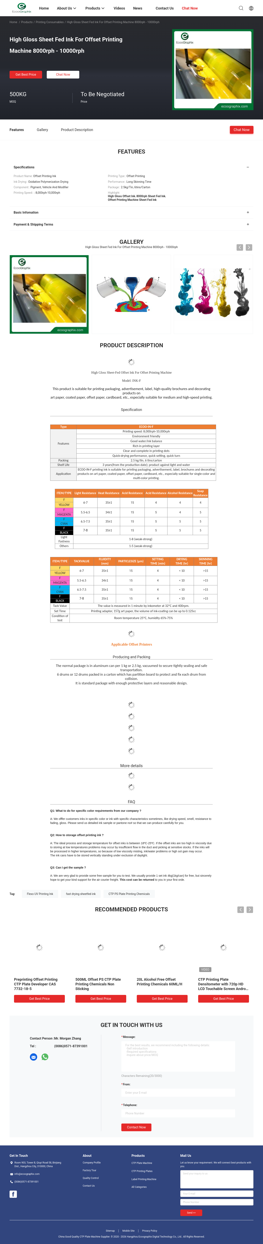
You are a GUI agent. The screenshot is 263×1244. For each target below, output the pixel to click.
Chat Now (63, 74)
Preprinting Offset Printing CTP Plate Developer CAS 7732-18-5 (36, 984)
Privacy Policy (149, 1230)
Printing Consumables (50, 22)
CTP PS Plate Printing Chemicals (129, 894)
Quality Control (91, 1178)
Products (27, 22)
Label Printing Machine (144, 1179)
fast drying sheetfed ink (81, 894)
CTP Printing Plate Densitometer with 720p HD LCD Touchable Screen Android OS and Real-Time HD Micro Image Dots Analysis (223, 988)
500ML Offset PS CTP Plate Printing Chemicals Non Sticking (98, 984)
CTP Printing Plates (142, 1171)
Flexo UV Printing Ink (40, 894)
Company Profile (92, 1162)
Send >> (191, 1212)
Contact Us (89, 1185)
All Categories (139, 1187)
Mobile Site (128, 1230)
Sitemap (110, 1230)
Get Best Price (26, 74)
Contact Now (136, 1127)
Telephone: (130, 1105)
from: (126, 1084)
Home (13, 22)
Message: (129, 1037)
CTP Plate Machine (142, 1163)
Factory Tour (89, 1170)
